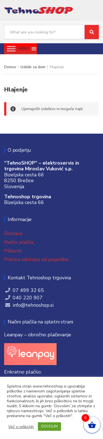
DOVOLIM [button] (49, 426)
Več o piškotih (21, 426)
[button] (23, 48)
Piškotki (13, 251)
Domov (10, 67)
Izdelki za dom (33, 67)
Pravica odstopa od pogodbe (36, 259)
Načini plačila (19, 242)
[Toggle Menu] (11, 48)
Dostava (13, 233)
